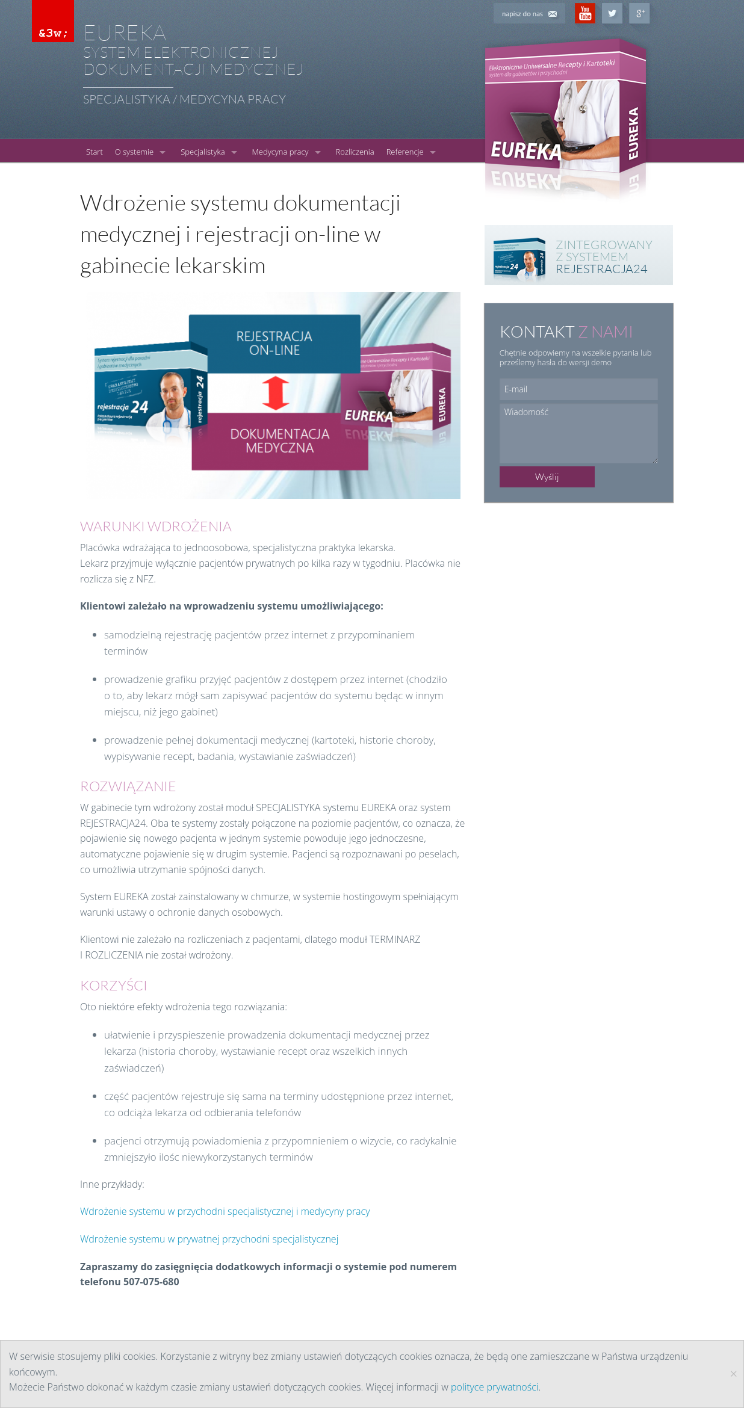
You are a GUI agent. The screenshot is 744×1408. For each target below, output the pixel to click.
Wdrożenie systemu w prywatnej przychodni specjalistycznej (209, 1239)
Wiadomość (579, 433)
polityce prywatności (494, 1387)
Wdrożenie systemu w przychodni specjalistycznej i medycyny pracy (225, 1211)
